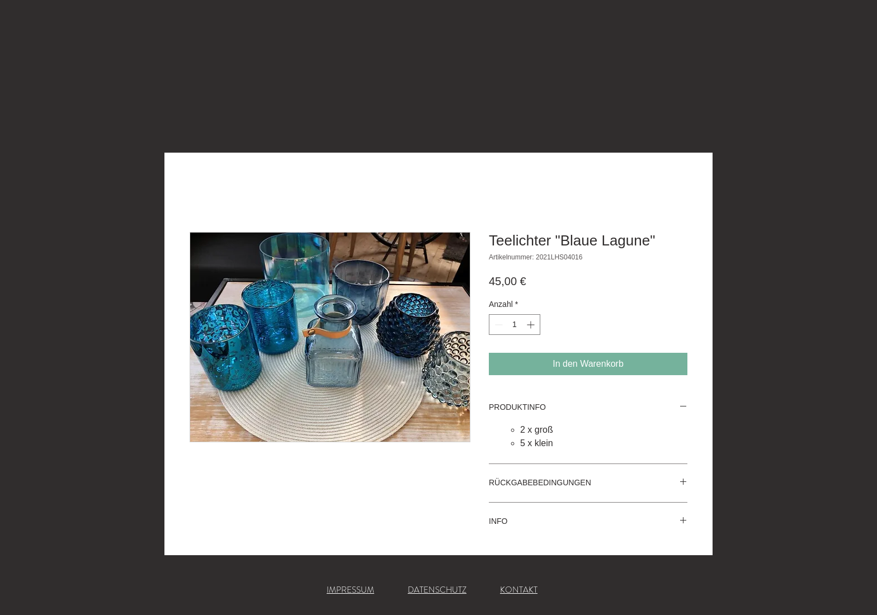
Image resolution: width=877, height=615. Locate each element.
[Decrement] (497, 324)
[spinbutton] (514, 324)
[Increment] (532, 324)
